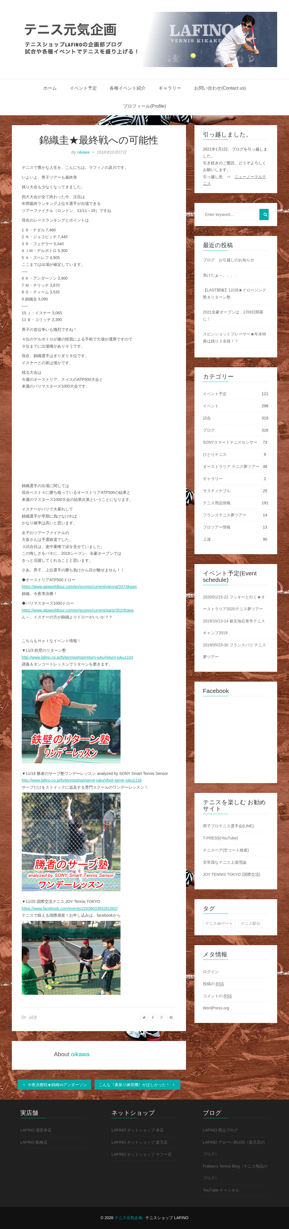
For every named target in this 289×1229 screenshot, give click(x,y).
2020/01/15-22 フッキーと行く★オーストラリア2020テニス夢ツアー (234, 603)
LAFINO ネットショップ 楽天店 (139, 1142)
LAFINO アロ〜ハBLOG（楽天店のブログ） (234, 1148)
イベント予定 (83, 88)
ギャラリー (170, 88)
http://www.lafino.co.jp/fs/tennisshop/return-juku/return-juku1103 (77, 657)
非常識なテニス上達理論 (224, 862)
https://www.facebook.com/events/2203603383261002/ (70, 908)
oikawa (83, 152)
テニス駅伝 (250, 923)
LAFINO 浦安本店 (35, 1130)
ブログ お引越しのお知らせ (228, 260)
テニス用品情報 (217, 503)
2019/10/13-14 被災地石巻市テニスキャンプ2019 (234, 627)
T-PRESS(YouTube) (220, 838)
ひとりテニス (215, 454)
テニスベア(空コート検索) (226, 850)
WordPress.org (216, 1008)
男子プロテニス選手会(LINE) (228, 826)
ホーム (50, 88)
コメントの (217, 996)
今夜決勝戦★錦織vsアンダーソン (54, 1084)
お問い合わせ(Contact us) (220, 88)
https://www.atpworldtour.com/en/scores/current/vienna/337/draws (79, 586)
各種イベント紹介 (128, 88)
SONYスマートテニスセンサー (230, 442)
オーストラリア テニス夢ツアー (231, 466)
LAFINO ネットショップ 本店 (137, 1130)
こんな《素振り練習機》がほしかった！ (137, 1084)
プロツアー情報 (217, 527)
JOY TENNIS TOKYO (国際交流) (231, 874)
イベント (211, 406)
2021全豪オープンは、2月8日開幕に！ (233, 315)
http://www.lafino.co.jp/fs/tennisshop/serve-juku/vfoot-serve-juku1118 (82, 780)
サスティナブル (217, 490)
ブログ (209, 430)
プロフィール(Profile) (144, 106)
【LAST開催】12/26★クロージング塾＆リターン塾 (234, 293)
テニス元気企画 (128, 1217)
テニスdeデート (219, 923)
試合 (33, 1017)
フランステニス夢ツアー (224, 515)
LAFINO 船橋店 (33, 1142)
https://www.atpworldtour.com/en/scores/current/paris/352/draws (78, 610)
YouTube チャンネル (221, 1190)
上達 (207, 539)
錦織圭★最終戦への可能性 (98, 139)
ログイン (211, 971)
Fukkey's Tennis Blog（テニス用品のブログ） (235, 1172)
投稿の (213, 984)
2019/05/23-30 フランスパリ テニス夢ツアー (234, 651)
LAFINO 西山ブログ (220, 1130)
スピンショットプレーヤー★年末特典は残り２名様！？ (234, 337)
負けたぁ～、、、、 (220, 275)
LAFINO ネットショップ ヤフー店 (141, 1154)
